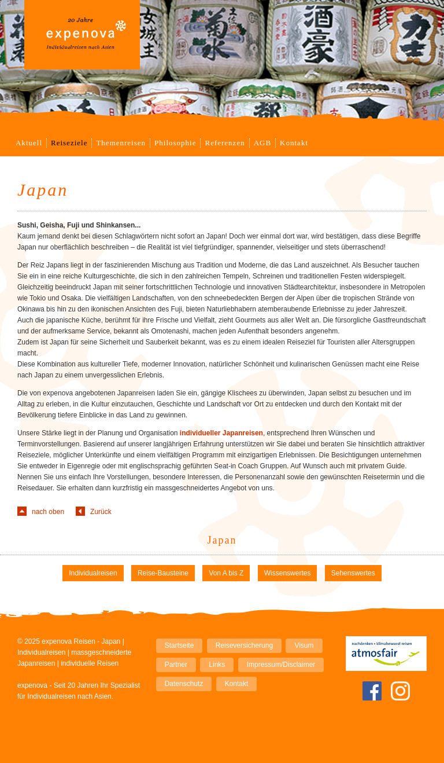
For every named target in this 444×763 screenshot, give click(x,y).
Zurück (101, 512)
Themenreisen (121, 142)
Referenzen (225, 142)
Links (217, 665)
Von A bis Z (226, 573)
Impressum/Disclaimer (281, 665)
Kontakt (294, 142)
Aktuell (29, 142)
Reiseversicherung (244, 645)
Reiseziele (69, 142)
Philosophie (175, 142)
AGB (262, 142)
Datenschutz (184, 684)
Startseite (179, 645)
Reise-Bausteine (163, 573)
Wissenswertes (287, 573)
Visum (303, 645)
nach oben (48, 512)
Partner (176, 665)
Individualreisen (93, 573)
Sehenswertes (353, 573)
